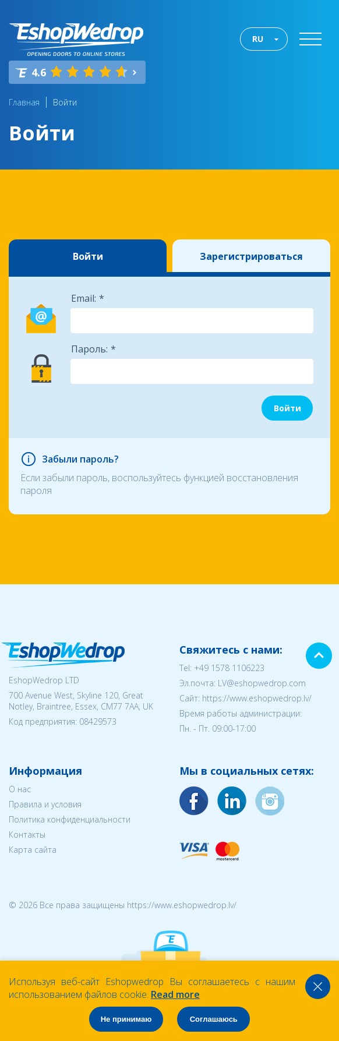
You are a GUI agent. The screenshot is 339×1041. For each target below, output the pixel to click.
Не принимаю (126, 1019)
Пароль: (89, 349)
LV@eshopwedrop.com (262, 683)
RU (257, 38)
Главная (24, 102)
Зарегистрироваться (251, 256)
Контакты (27, 834)
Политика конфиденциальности (69, 819)
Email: (83, 298)
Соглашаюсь (214, 1019)
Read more (175, 994)
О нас (20, 789)
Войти (65, 102)
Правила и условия (45, 804)
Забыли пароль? (80, 459)
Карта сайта (33, 849)
